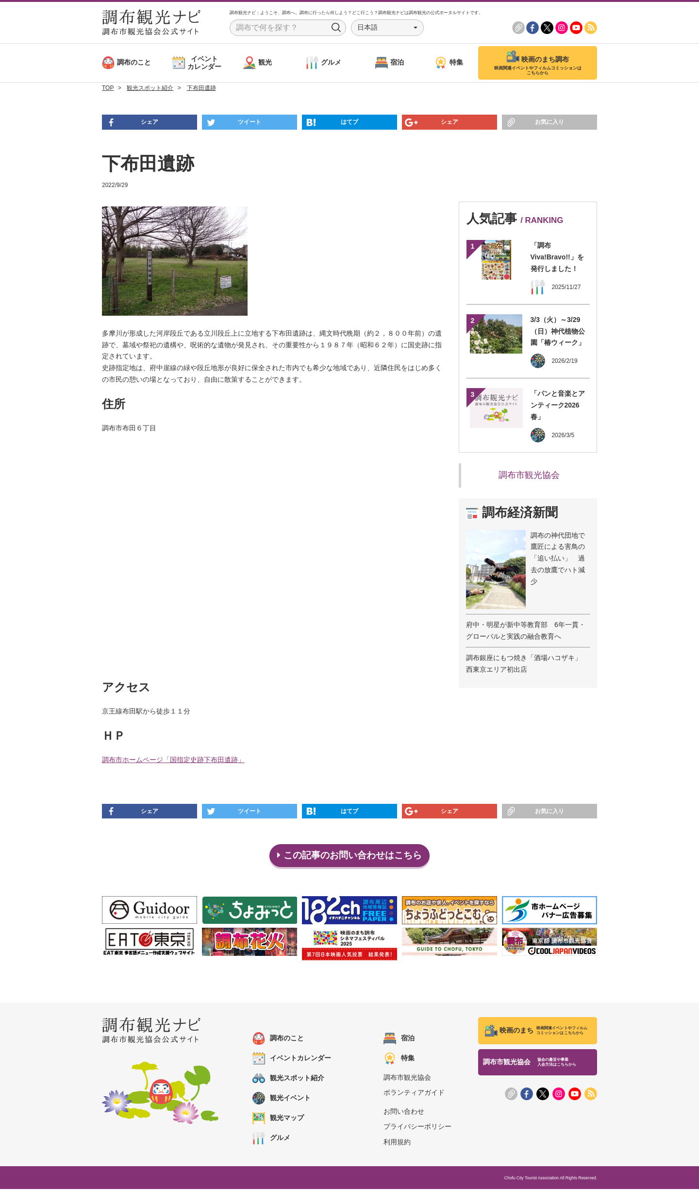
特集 (399, 1059)
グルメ (271, 1139)
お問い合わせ (403, 1112)
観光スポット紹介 (288, 1079)
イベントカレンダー (291, 1059)
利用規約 (397, 1142)
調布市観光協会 (529, 475)
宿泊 (399, 1039)
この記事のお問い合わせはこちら (350, 855)
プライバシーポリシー (417, 1127)
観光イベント (281, 1099)
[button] (387, 27)
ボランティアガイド (414, 1093)
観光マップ (278, 1119)
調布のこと (278, 1039)
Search (336, 28)
